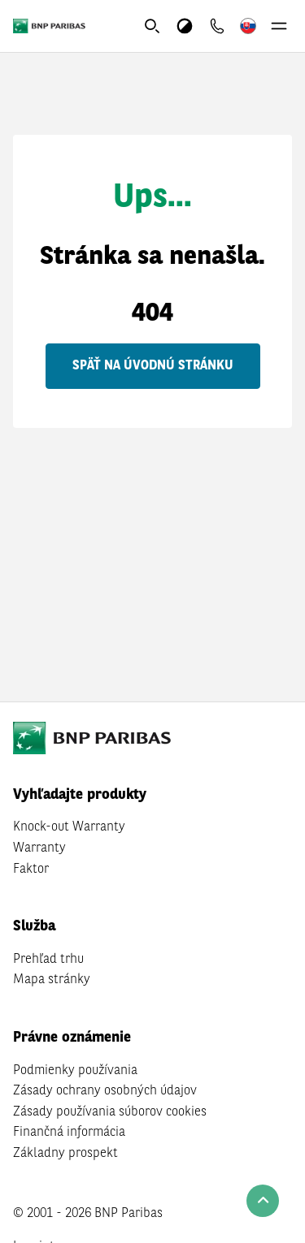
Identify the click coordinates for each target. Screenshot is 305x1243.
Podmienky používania (75, 1070)
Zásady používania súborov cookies (110, 1112)
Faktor (31, 869)
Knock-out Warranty (69, 827)
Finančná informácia (69, 1132)
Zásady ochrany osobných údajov (105, 1091)
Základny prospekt (65, 1153)
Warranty (39, 848)
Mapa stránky (51, 979)
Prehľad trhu (48, 959)
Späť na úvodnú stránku (152, 366)
